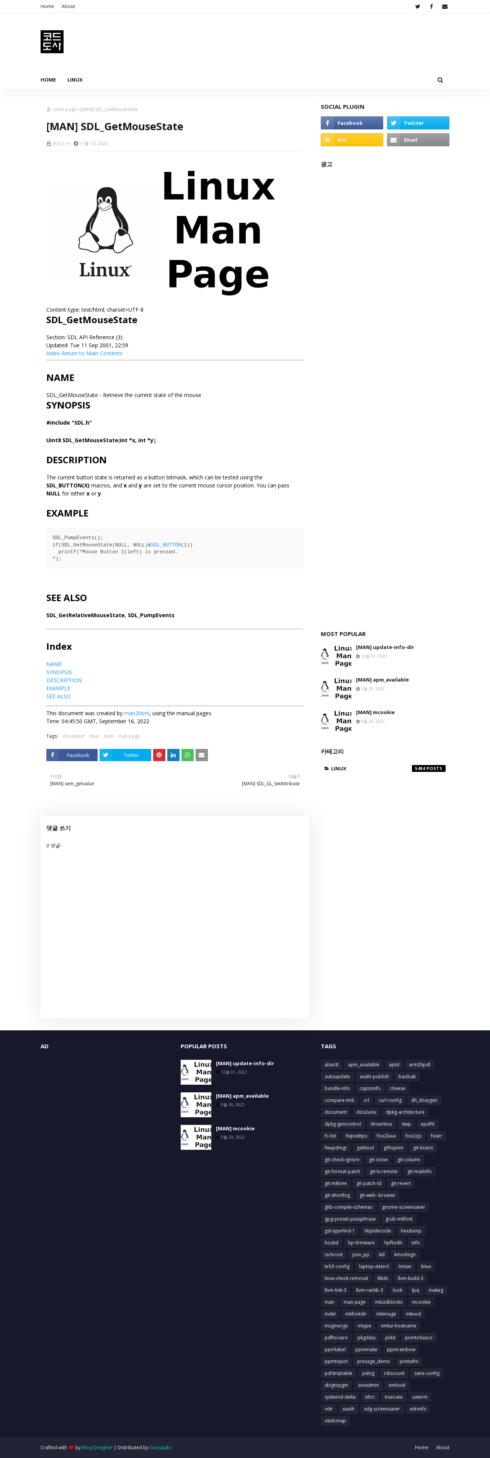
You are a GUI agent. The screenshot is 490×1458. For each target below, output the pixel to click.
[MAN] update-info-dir (385, 647)
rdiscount (394, 1373)
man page (66, 109)
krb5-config (337, 1266)
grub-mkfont (399, 1219)
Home (47, 6)
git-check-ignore (342, 1159)
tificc (370, 1397)
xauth (348, 1409)
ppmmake (366, 1349)
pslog (368, 1373)
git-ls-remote (384, 1171)
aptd (394, 1064)
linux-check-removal (346, 1278)
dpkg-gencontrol (343, 1124)
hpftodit (393, 1242)
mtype (364, 1325)
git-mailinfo (419, 1171)
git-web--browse (377, 1195)
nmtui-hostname (398, 1325)
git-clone (378, 1159)
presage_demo (373, 1361)
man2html (136, 713)
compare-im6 (339, 1100)
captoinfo (370, 1088)
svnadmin (368, 1385)
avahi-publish (374, 1076)
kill (382, 1254)
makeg (436, 1290)
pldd (390, 1337)
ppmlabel (335, 1349)
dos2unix (366, 1112)
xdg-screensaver (382, 1409)
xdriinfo (418, 1409)
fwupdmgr (336, 1147)
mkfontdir (356, 1314)
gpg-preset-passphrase (350, 1219)
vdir (329, 1409)
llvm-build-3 (410, 1278)
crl (366, 1100)
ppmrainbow (401, 1349)
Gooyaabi (160, 1447)
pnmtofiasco (419, 1337)
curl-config (390, 1100)
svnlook (397, 1385)
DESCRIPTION (64, 680)
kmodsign (405, 1254)
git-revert (401, 1183)
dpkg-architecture (405, 1112)
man (108, 736)
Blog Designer (97, 1447)
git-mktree (336, 1183)
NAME (54, 664)
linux (94, 736)
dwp (406, 1124)
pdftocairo (336, 1337)
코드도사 (61, 143)
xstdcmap (335, 1420)
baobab (407, 1076)
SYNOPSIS (59, 672)
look (397, 1290)
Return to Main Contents (91, 353)
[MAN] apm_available (382, 679)
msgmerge (336, 1325)
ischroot (334, 1254)
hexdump (411, 1231)
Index (53, 353)
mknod (413, 1314)
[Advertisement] (385, 395)
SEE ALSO (58, 696)
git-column (408, 1159)
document (73, 736)
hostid (331, 1242)
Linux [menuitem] (75, 79)
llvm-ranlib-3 (369, 1290)
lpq (415, 1290)
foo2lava (386, 1136)
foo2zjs (413, 1136)
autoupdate (337, 1076)
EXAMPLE (58, 688)
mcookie (421, 1302)
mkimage (386, 1314)
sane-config (426, 1373)
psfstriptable (339, 1373)
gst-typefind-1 (340, 1231)
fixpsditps (356, 1136)
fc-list (330, 1136)
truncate (394, 1397)
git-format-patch (342, 1171)
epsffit (427, 1124)
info (416, 1242)
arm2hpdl (419, 1064)
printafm (409, 1361)
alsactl (331, 1064)
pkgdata (367, 1337)
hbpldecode (377, 1231)
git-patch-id (368, 1183)
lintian (405, 1266)
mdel (330, 1314)
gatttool (365, 1147)
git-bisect (423, 1147)
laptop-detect (374, 1266)
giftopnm (393, 1147)
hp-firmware (361, 1242)
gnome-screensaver (403, 1207)
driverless (381, 1124)
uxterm (420, 1397)
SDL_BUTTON (166, 545)
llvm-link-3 (335, 1290)
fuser (436, 1136)
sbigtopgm (336, 1385)
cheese (397, 1088)
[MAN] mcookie (375, 712)
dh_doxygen (424, 1100)
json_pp (360, 1254)
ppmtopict (336, 1361)
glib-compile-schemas (348, 1207)
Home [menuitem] (48, 79)
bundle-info (337, 1088)
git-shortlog (337, 1195)
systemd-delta (340, 1397)
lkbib (382, 1278)
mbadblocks (388, 1302)
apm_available (363, 1064)
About (68, 6)
